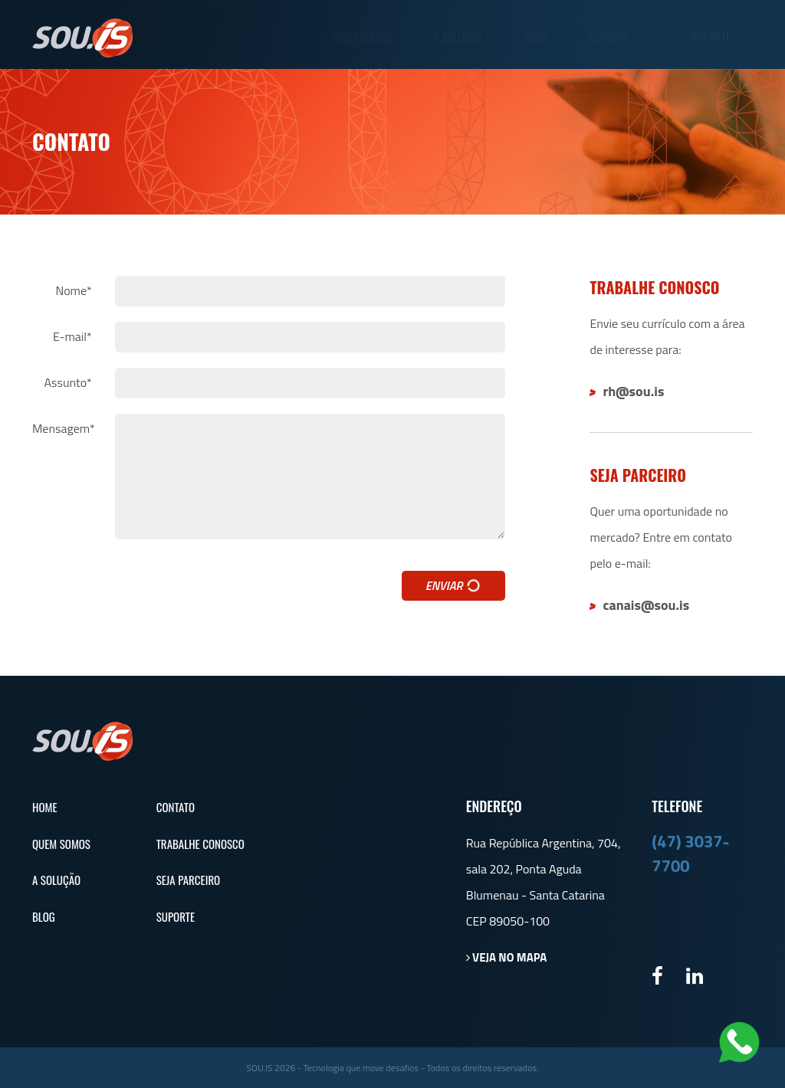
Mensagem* (63, 428)
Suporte (711, 35)
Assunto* (68, 383)
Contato (608, 37)
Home (44, 807)
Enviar (454, 585)
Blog (535, 37)
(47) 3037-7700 (690, 853)
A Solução (457, 37)
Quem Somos (362, 37)
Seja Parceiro (188, 880)
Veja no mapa (506, 957)
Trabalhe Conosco (200, 844)
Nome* (73, 291)
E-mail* (72, 337)
